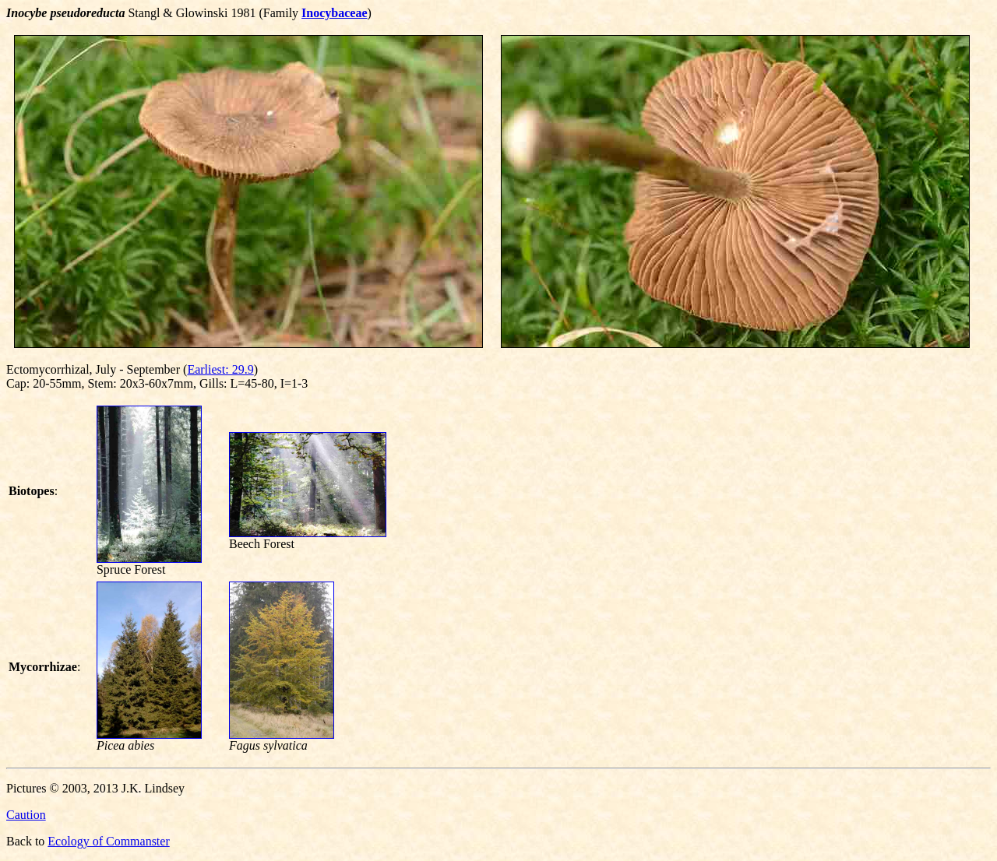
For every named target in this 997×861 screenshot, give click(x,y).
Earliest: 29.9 (220, 369)
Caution (26, 814)
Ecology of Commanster (108, 841)
